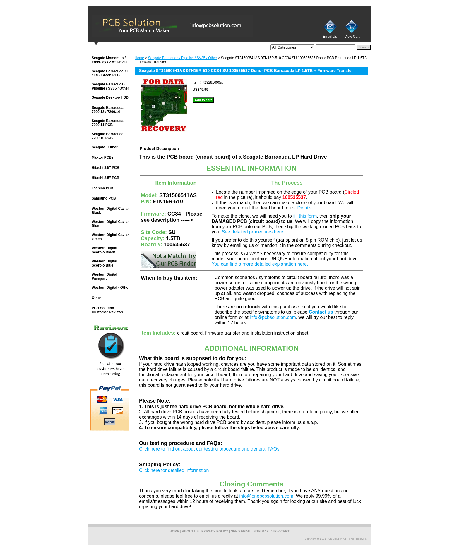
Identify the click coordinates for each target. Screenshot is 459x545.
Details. (305, 207)
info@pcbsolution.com (273, 317)
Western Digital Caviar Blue (110, 224)
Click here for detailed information (174, 470)
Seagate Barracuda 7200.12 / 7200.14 (108, 110)
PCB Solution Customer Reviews (107, 310)
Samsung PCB (104, 198)
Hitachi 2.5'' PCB (105, 178)
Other (96, 298)
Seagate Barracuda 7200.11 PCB (108, 123)
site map (261, 531)
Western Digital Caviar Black (110, 211)
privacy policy (214, 531)
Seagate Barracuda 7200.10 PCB (108, 136)
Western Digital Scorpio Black (104, 250)
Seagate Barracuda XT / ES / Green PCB (110, 73)
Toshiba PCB (102, 188)
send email (241, 531)
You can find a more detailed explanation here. (260, 264)
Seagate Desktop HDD (110, 97)
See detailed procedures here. (253, 231)
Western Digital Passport (104, 276)
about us (190, 531)
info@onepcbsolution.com (266, 496)
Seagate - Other (105, 147)
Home (139, 58)
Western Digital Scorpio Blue (104, 263)
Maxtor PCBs (103, 157)
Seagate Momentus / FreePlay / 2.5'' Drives (109, 60)
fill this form (305, 216)
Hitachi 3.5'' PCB (105, 168)
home (174, 531)
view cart (280, 531)
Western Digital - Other (111, 288)
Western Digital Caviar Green (110, 237)
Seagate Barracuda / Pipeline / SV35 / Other (182, 58)
